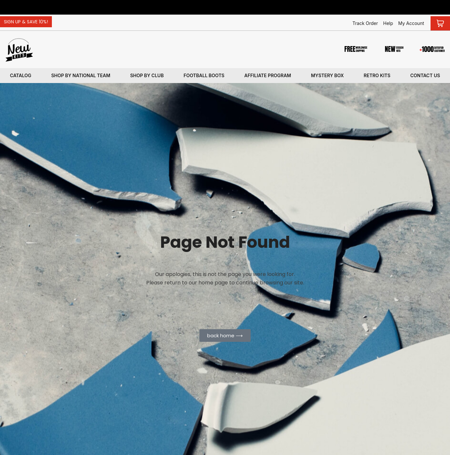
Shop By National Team (80, 75)
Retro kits (377, 75)
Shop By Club (147, 75)
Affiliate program (267, 75)
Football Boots (204, 75)
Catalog (20, 75)
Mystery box (327, 75)
